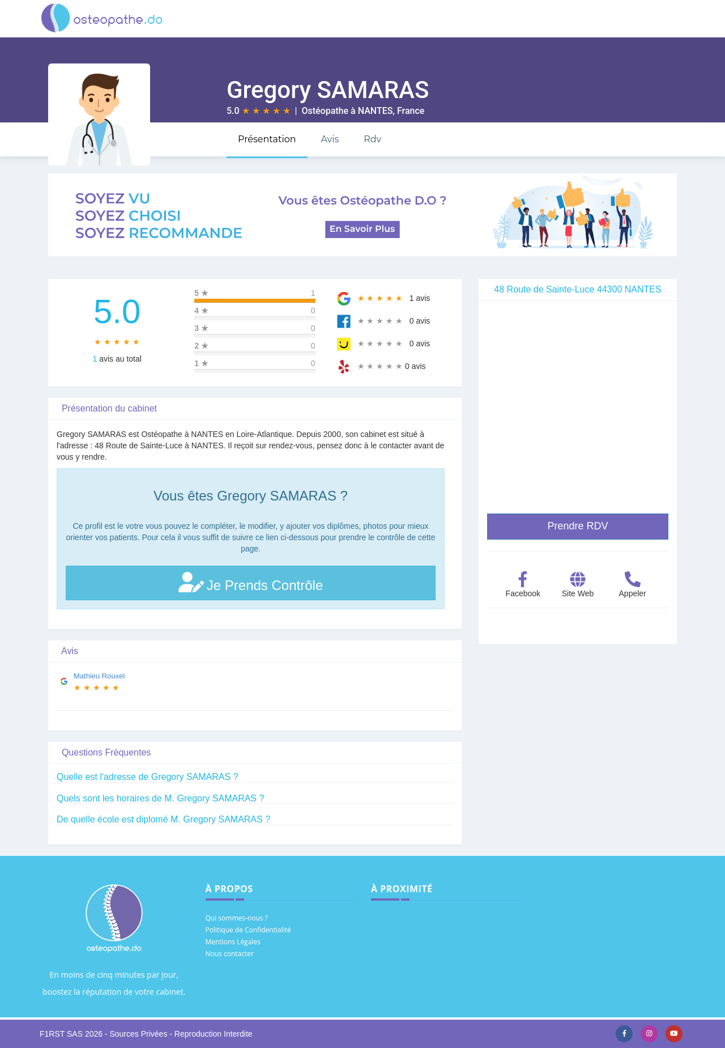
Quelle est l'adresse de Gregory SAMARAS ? (147, 777)
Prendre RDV (577, 526)
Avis (330, 139)
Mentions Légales (233, 942)
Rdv (372, 139)
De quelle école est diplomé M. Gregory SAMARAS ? (163, 819)
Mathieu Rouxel (99, 676)
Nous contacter (230, 953)
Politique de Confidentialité (248, 930)
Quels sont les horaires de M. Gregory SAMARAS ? (160, 798)
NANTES (375, 110)
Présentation (267, 139)
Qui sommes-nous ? (237, 918)
